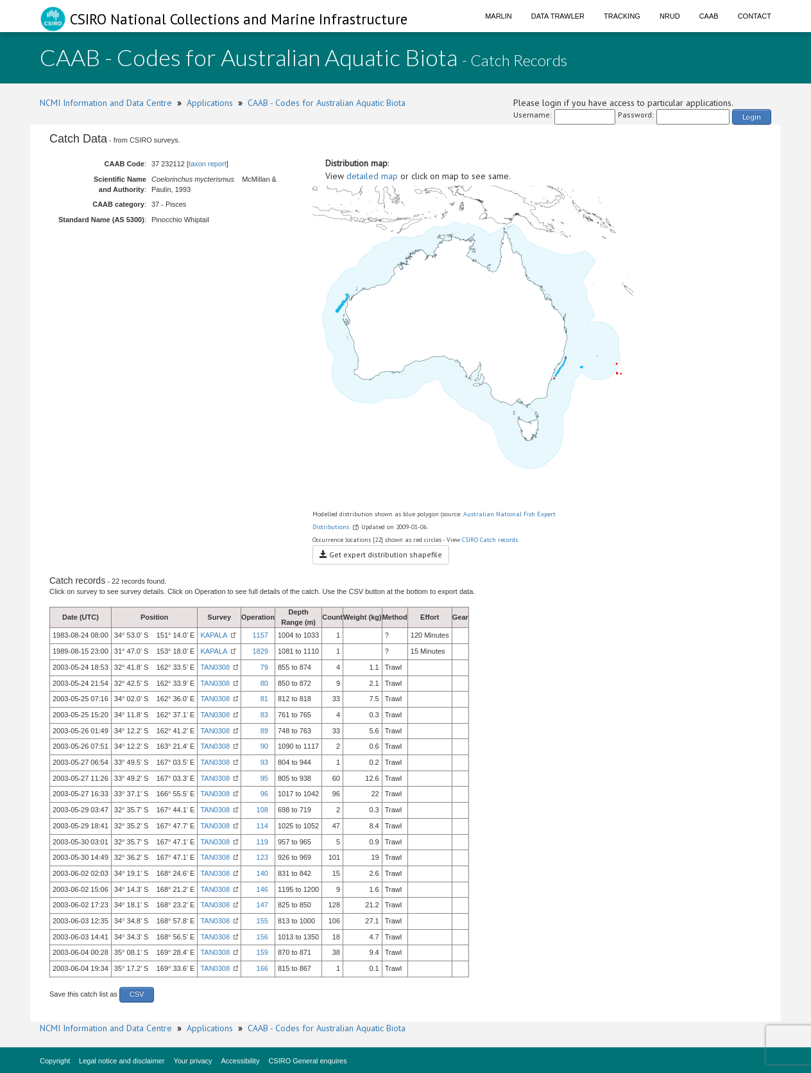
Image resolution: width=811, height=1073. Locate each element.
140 (262, 873)
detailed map (372, 176)
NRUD (670, 16)
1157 (260, 635)
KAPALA (213, 635)
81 (264, 698)
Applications (210, 103)
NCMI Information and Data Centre (106, 103)
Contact (754, 16)
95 (264, 778)
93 (264, 762)
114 (262, 826)
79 (264, 667)
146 (262, 889)
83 (264, 715)
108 (262, 810)
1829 (260, 651)
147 (262, 905)
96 (264, 794)
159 (262, 952)
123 (262, 857)
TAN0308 (215, 667)
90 (264, 746)
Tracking (622, 16)
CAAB (709, 16)
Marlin (498, 16)
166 (262, 968)
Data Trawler (558, 16)
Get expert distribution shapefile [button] (381, 554)
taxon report (207, 164)
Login (751, 116)
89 (264, 731)
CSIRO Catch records (490, 540)
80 (264, 683)
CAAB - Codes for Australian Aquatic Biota (327, 103)
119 (262, 842)
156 (262, 937)
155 (262, 921)
